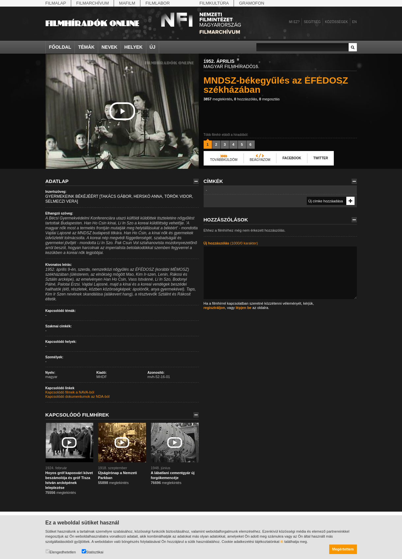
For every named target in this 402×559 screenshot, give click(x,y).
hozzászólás (245, 99)
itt (281, 542)
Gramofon (251, 3)
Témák (86, 47)
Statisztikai (92, 551)
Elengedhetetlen (60, 551)
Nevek (109, 47)
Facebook (291, 158)
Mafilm (127, 3)
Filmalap (55, 3)
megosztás (269, 99)
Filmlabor (157, 3)
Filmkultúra (214, 3)
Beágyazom (260, 160)
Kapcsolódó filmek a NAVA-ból (69, 392)
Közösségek (336, 22)
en (354, 22)
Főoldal (60, 47)
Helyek (133, 47)
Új (153, 47)
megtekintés (218, 99)
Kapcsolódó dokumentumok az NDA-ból (77, 396)
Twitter (320, 158)
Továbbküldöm (224, 160)
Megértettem (343, 549)
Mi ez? (294, 22)
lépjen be (243, 308)
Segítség (312, 22)
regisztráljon (214, 308)
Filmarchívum (92, 3)
